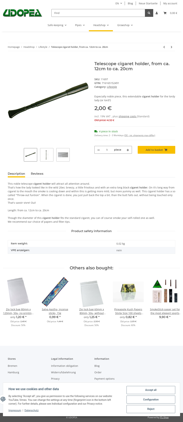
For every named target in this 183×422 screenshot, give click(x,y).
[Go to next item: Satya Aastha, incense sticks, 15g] (171, 47)
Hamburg (13, 372)
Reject (150, 409)
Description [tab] (16, 173)
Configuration (150, 399)
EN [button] (117, 3)
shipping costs (128, 116)
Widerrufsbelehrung (63, 372)
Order (98, 372)
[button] (157, 13)
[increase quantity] (128, 150)
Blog (130, 3)
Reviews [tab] (37, 173)
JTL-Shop (164, 417)
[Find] (98, 13)
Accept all (150, 390)
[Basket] (170, 13)
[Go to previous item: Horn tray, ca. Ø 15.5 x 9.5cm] (164, 47)
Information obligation (64, 366)
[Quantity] (107, 150)
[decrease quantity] (99, 150)
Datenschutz (32, 410)
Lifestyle (112, 87)
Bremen (12, 366)
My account (170, 3)
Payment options (104, 378)
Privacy (55, 378)
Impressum (15, 410)
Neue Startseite (148, 3)
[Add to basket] (11, 59)
